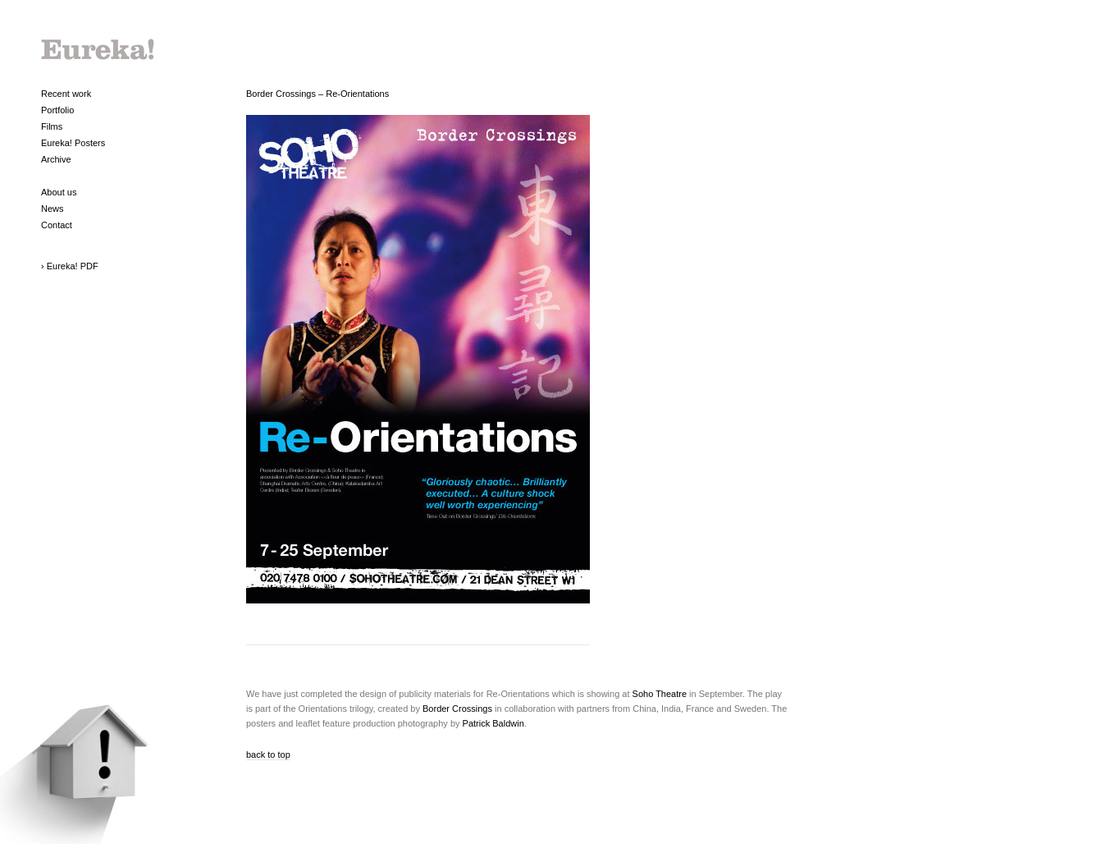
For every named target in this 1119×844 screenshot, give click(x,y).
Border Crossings (457, 708)
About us (58, 192)
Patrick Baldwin (493, 723)
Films (51, 126)
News (52, 208)
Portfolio (57, 110)
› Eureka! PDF (69, 266)
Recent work (66, 94)
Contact (56, 225)
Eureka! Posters (73, 143)
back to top (268, 754)
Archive (56, 159)
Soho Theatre (660, 694)
